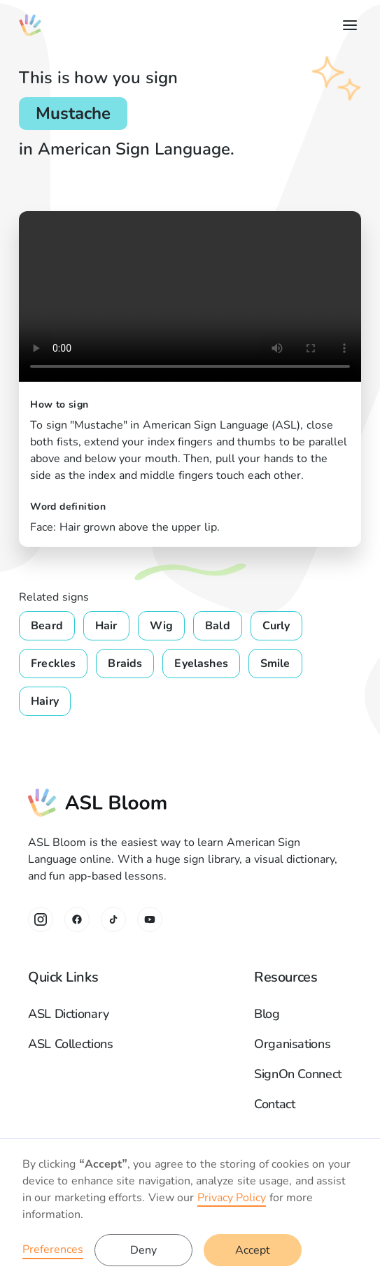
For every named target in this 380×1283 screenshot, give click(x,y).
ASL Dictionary (68, 1013)
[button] (347, 25)
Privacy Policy (231, 1197)
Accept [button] (252, 1250)
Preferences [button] (52, 1249)
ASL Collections (70, 1043)
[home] (30, 25)
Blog (267, 1013)
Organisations (292, 1043)
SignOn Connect (298, 1074)
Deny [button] (143, 1250)
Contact (274, 1104)
